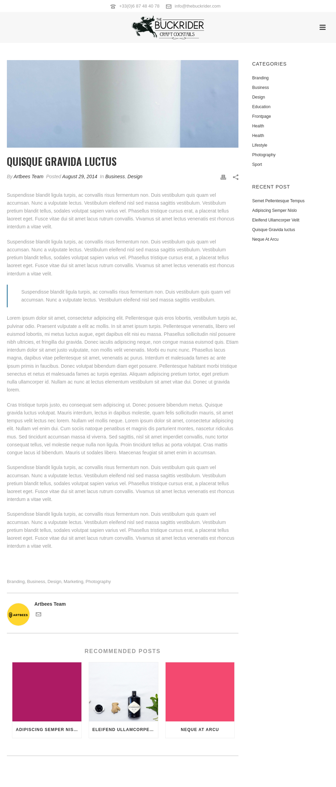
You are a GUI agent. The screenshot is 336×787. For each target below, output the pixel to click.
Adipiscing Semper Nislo (48, 729)
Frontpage (261, 116)
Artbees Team (29, 176)
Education (261, 106)
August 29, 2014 (79, 176)
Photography (98, 581)
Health (258, 126)
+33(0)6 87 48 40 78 (139, 6)
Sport (257, 164)
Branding (16, 581)
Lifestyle (259, 145)
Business (115, 176)
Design (135, 176)
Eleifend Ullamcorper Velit (125, 729)
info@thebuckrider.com (198, 6)
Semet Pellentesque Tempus (278, 200)
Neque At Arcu (200, 729)
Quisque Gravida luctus (273, 229)
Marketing (73, 581)
